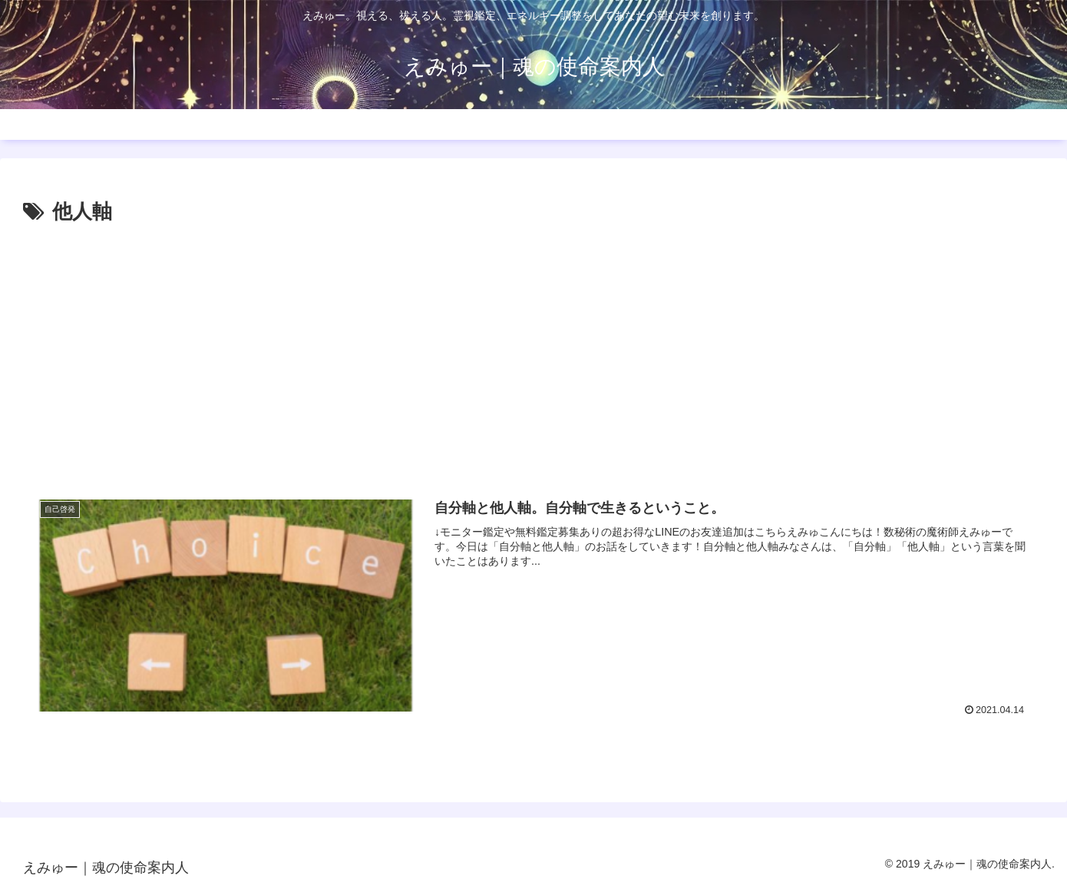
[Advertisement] (533, 352)
